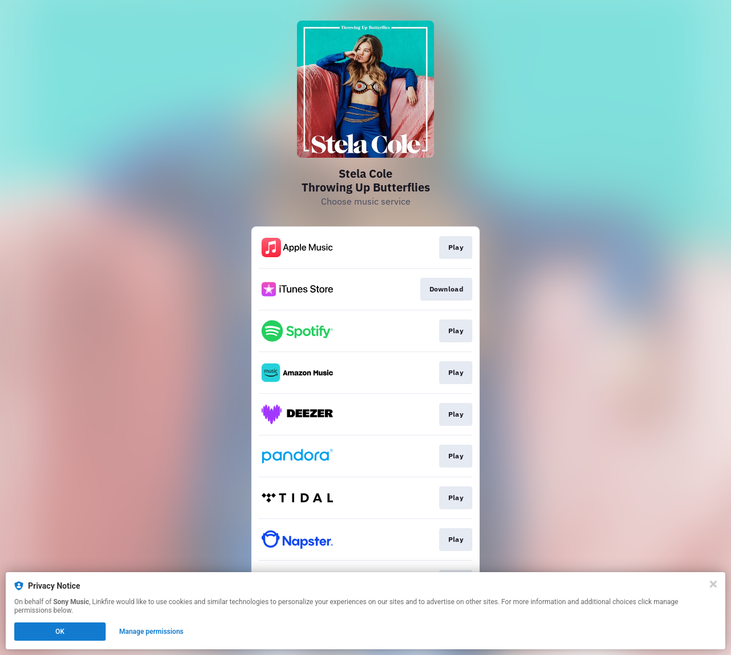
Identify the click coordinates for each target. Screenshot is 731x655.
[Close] (713, 584)
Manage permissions (151, 632)
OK (60, 632)
